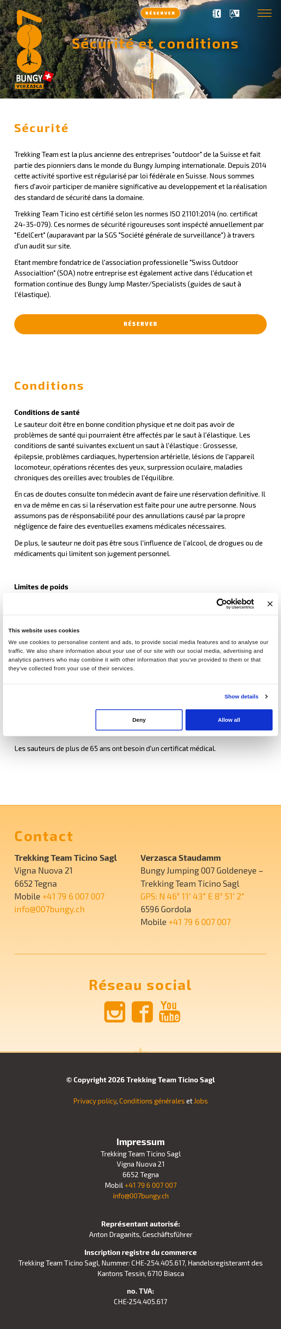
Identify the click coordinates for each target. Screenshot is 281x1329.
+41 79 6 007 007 (73, 896)
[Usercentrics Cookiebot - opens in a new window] (222, 603)
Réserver (160, 12)
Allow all (229, 719)
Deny (139, 719)
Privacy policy (94, 1101)
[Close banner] (270, 603)
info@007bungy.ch (49, 909)
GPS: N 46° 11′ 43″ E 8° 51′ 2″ (192, 896)
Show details (242, 696)
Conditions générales (152, 1101)
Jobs (201, 1101)
